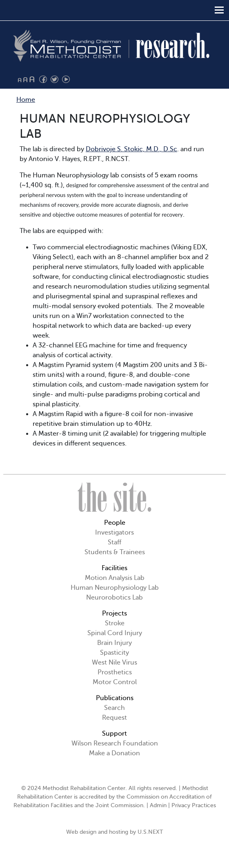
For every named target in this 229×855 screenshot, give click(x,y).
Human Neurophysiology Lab (115, 587)
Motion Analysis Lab (115, 578)
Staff (114, 542)
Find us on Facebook (43, 79)
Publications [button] (114, 698)
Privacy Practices (193, 805)
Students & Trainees (114, 552)
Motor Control (115, 682)
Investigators (114, 532)
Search (114, 708)
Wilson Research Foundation (114, 743)
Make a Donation (114, 753)
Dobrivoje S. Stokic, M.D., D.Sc (131, 149)
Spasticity (114, 652)
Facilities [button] (114, 568)
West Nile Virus (114, 662)
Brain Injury (114, 643)
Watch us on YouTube (66, 79)
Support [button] (114, 733)
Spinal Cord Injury (114, 633)
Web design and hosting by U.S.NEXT (114, 832)
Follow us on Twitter (54, 79)
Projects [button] (114, 613)
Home (25, 99)
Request (114, 717)
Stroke (115, 623)
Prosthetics (115, 672)
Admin (158, 805)
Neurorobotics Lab (114, 597)
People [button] (114, 522)
